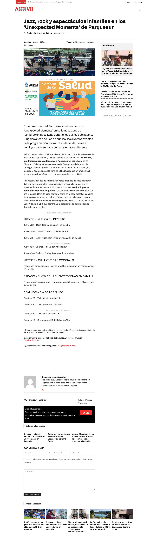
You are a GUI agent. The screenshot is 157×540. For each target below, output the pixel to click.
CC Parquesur (79, 42)
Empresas (28, 45)
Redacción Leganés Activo (39, 33)
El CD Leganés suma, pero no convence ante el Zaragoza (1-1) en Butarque (50, 2)
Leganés (90, 42)
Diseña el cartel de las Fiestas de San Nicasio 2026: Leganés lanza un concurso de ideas (117, 94)
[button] (140, 10)
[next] (82, 2)
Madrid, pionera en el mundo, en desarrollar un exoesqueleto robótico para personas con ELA (78, 527)
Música (43, 42)
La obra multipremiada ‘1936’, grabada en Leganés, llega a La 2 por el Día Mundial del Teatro (117, 83)
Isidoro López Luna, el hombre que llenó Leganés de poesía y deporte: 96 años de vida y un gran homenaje (116, 104)
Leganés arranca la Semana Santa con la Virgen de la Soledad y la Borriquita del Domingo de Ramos (117, 71)
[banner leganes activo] (59, 116)
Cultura (36, 42)
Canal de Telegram (32, 340)
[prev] (78, 2)
